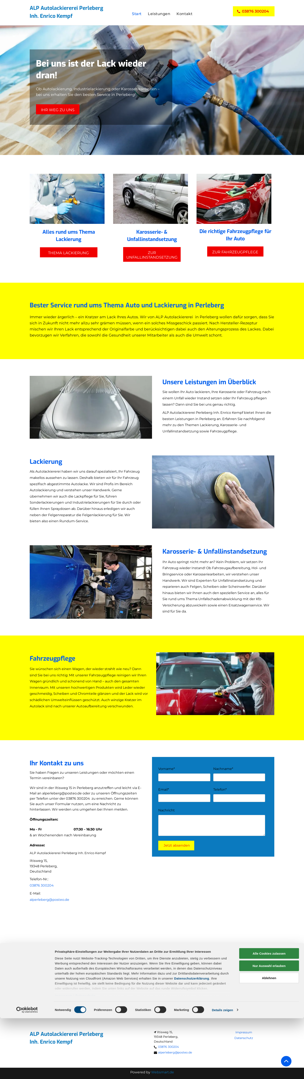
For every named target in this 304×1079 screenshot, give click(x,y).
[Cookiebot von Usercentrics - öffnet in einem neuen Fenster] (27, 1071)
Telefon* (220, 790)
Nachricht (166, 810)
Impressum (64, 1056)
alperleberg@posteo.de (62, 793)
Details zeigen (222, 1071)
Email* (163, 790)
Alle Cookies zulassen (269, 1014)
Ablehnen (269, 1039)
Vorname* (166, 769)
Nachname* (223, 769)
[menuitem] (137, 14)
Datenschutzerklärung (191, 1039)
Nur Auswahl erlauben (269, 1026)
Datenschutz (85, 1056)
